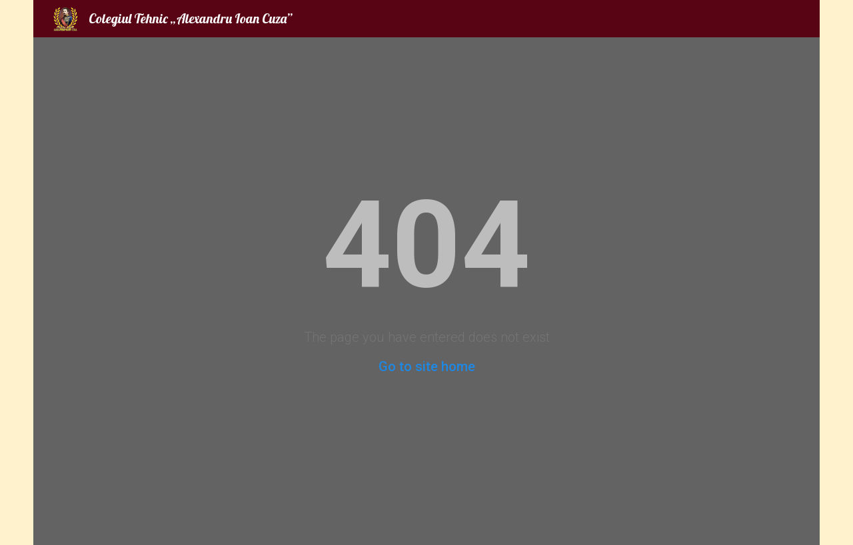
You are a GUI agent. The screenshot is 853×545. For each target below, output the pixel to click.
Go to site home (427, 366)
